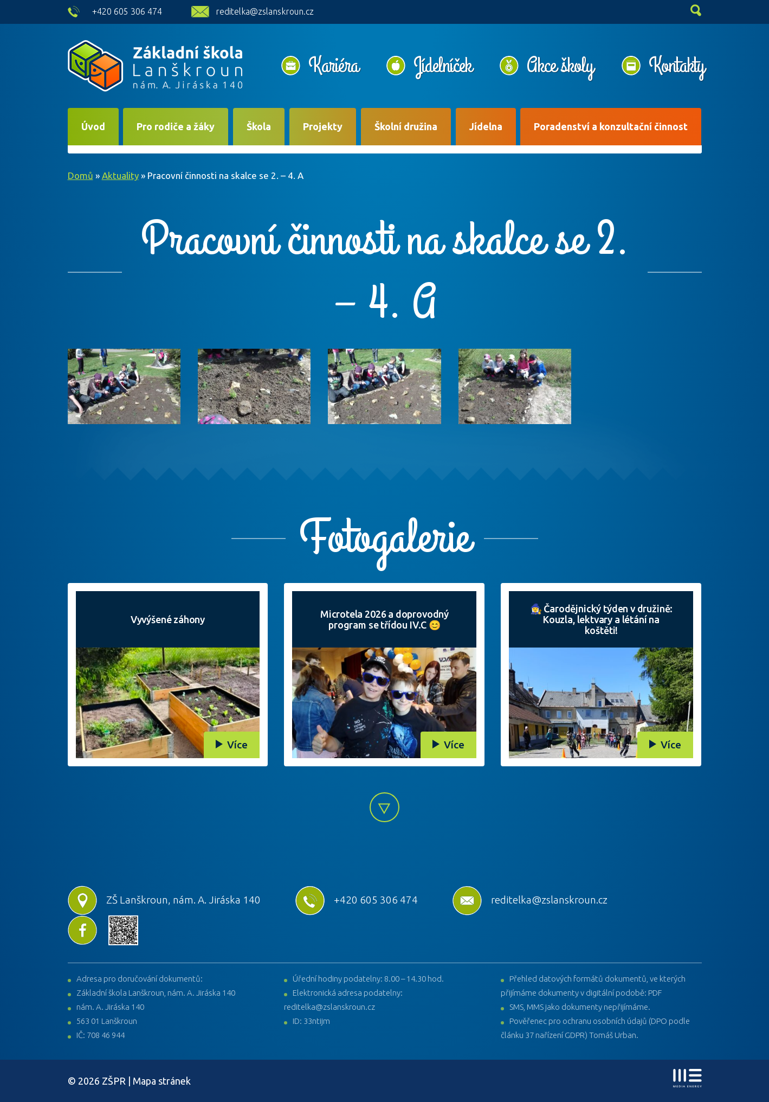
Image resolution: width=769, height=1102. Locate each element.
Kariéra (333, 66)
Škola (259, 126)
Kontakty (677, 66)
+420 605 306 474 (127, 11)
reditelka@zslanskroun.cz (265, 11)
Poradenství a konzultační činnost (611, 126)
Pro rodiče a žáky (176, 126)
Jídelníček (442, 66)
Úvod (93, 126)
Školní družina (405, 126)
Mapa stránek (162, 1080)
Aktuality (120, 175)
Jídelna (485, 126)
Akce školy (560, 66)
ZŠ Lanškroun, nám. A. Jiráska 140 (164, 900)
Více (237, 745)
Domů (80, 175)
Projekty (323, 126)
